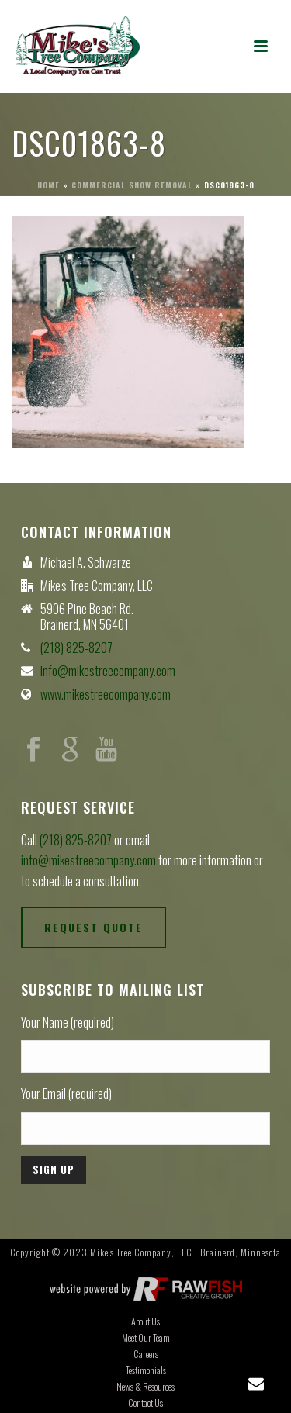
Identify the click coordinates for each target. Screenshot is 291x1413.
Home (48, 185)
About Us (145, 1321)
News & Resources (145, 1386)
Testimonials (146, 1370)
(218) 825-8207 (76, 648)
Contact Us (145, 1403)
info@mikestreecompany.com (107, 671)
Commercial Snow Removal (131, 185)
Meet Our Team (146, 1338)
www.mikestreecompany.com (105, 694)
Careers (145, 1354)
